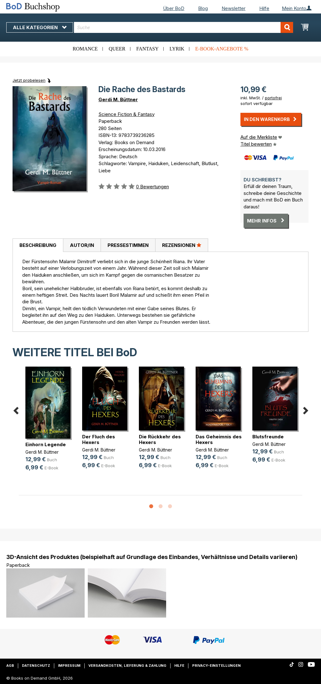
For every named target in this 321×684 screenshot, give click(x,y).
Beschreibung (37, 245)
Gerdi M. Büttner (118, 99)
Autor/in (82, 245)
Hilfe (264, 8)
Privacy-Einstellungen (216, 665)
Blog (203, 8)
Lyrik (177, 48)
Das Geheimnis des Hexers (219, 439)
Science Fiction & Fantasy (126, 114)
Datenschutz (36, 665)
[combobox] (183, 27)
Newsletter (233, 8)
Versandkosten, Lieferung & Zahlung (127, 665)
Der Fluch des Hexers (98, 439)
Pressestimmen (128, 245)
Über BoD (173, 8)
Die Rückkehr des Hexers (160, 439)
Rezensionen (181, 245)
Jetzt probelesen (29, 80)
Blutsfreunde (268, 437)
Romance (85, 48)
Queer (117, 48)
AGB (10, 665)
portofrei (273, 97)
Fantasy (147, 48)
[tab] (38, 245)
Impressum (69, 665)
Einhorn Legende (45, 444)
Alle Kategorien (39, 27)
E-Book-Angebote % (221, 48)
